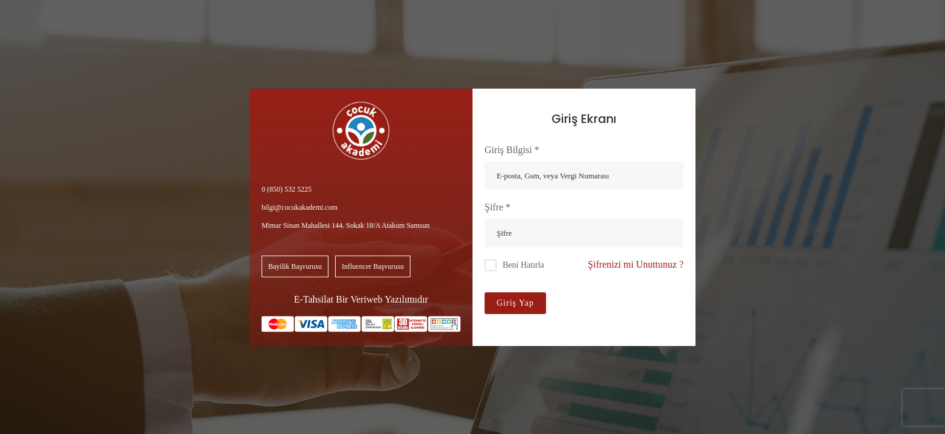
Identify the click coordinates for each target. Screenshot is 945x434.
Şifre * (497, 207)
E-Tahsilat (314, 299)
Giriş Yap (515, 302)
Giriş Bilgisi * (512, 150)
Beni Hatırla (523, 264)
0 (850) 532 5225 (287, 189)
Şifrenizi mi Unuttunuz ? (635, 264)
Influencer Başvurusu (373, 266)
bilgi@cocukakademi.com (300, 207)
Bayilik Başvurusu (295, 266)
